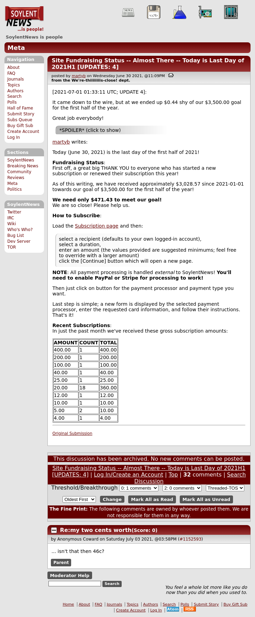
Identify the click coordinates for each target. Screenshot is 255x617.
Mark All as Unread (206, 499)
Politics (14, 189)
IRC (10, 218)
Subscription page (96, 226)
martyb (79, 76)
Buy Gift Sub (20, 125)
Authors (15, 90)
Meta (16, 47)
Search (14, 96)
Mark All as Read (152, 499)
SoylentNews (24, 19)
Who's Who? (20, 229)
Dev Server (18, 241)
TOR (11, 247)
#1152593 (190, 539)
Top (173, 474)
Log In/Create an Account (128, 474)
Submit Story (20, 114)
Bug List (15, 235)
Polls (11, 102)
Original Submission (72, 433)
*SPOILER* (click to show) (90, 130)
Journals (15, 79)
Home (68, 604)
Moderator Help (69, 575)
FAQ (11, 73)
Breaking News (22, 166)
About (13, 67)
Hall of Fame (20, 108)
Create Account (23, 131)
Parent (61, 562)
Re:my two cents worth (96, 530)
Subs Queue (19, 119)
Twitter (14, 212)
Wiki (11, 223)
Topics (13, 85)
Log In (13, 137)
